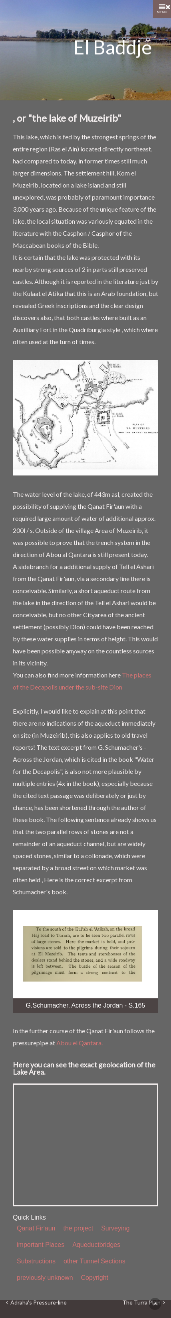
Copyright (94, 1277)
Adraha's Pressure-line (36, 1303)
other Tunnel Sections (94, 1261)
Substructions (36, 1261)
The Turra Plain (143, 1303)
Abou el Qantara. (79, 1043)
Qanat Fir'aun (36, 1228)
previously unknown (45, 1277)
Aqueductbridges (96, 1244)
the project (78, 1228)
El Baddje (113, 47)
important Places (40, 1244)
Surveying (115, 1228)
